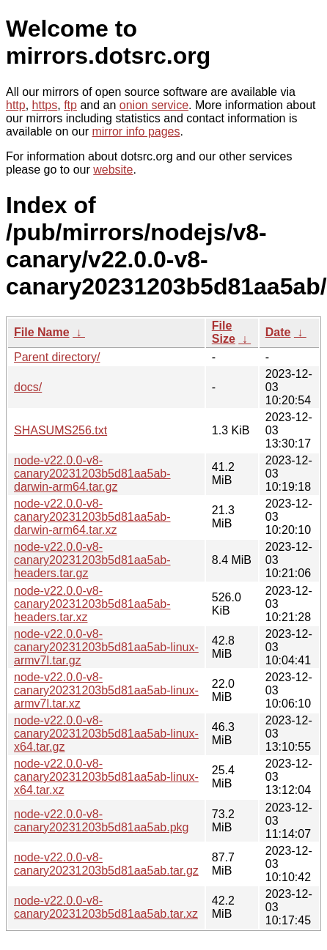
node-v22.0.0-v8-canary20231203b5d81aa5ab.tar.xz (106, 907)
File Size (223, 332)
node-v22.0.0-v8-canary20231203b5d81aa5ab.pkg (101, 821)
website (113, 169)
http (16, 105)
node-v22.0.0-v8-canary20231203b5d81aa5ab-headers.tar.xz (92, 604)
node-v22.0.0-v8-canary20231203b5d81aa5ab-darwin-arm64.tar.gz (92, 473)
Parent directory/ (57, 357)
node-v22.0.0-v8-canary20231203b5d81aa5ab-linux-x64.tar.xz (106, 776)
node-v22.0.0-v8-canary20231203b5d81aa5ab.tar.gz (106, 864)
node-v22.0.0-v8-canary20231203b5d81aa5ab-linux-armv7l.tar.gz (106, 647)
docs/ (28, 387)
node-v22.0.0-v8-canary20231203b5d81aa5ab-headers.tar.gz (92, 560)
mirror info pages (136, 131)
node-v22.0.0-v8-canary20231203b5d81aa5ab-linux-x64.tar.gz (106, 733)
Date (278, 332)
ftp (70, 105)
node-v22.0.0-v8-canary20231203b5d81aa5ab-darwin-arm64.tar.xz (92, 516)
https (45, 105)
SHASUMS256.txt (60, 430)
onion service (154, 105)
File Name (42, 332)
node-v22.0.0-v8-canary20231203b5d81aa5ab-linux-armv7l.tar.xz (106, 690)
